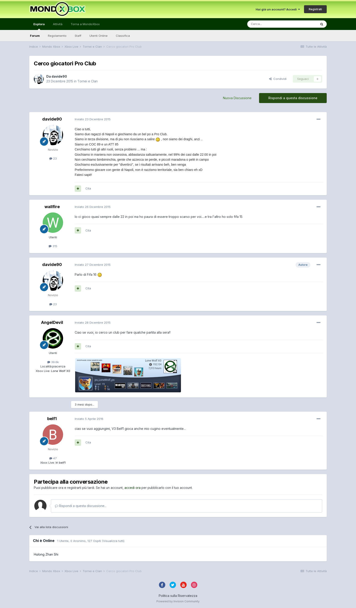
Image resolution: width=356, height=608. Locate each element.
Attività (57, 24)
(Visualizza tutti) (113, 541)
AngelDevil (52, 322)
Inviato (93, 119)
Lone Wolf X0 (60, 371)
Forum (35, 35)
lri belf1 (60, 462)
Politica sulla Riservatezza (178, 596)
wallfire (52, 206)
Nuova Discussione (237, 98)
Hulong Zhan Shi (46, 554)
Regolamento (57, 35)
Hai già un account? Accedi (278, 9)
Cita (88, 188)
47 (53, 458)
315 (53, 246)
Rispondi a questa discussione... (80, 506)
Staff (78, 35)
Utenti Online (98, 35)
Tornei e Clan (87, 81)
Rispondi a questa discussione (292, 98)
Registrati (315, 9)
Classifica (123, 35)
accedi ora (132, 488)
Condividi (278, 79)
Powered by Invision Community (178, 601)
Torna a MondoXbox (85, 24)
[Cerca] (268, 24)
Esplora (39, 26)
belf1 (52, 418)
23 (53, 158)
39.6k (53, 362)
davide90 (59, 76)
